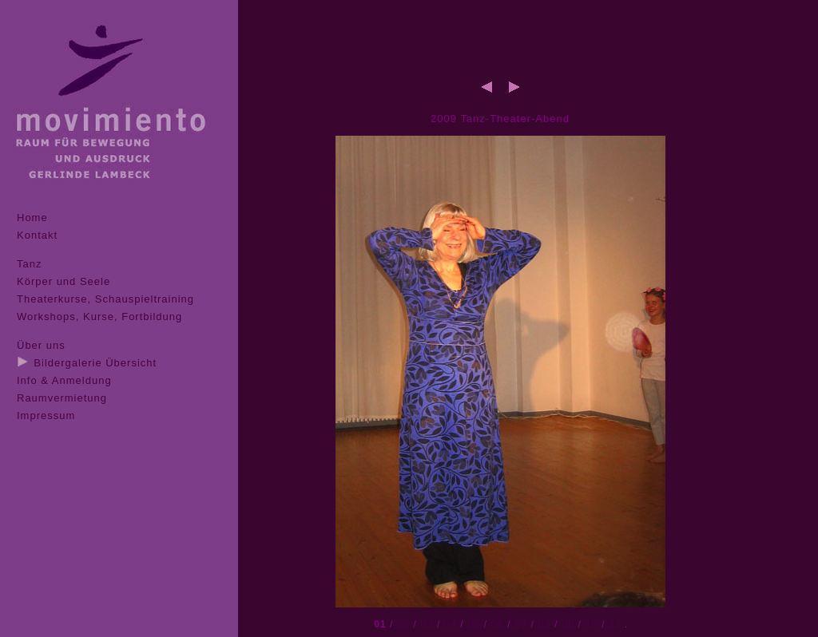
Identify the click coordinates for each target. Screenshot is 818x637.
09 (568, 624)
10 (591, 624)
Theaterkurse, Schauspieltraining (105, 299)
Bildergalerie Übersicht (95, 363)
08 (544, 624)
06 (497, 624)
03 (426, 624)
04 (450, 624)
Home (32, 218)
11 (615, 624)
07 (520, 624)
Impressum (46, 415)
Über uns (41, 345)
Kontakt (37, 235)
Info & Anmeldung (64, 380)
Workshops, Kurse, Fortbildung (99, 316)
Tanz (29, 264)
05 (473, 624)
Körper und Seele (63, 281)
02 (403, 624)
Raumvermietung (62, 398)
